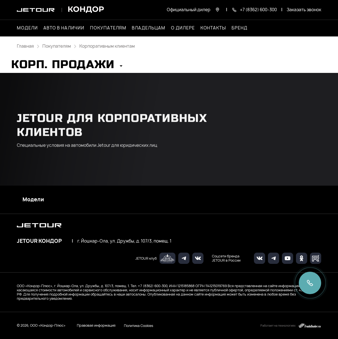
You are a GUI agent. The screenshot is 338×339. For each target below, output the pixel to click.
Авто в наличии (63, 28)
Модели (33, 199)
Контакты (213, 28)
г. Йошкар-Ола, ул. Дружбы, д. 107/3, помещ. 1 (124, 241)
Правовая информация (96, 325)
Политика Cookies (138, 325)
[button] (66, 66)
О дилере (183, 28)
